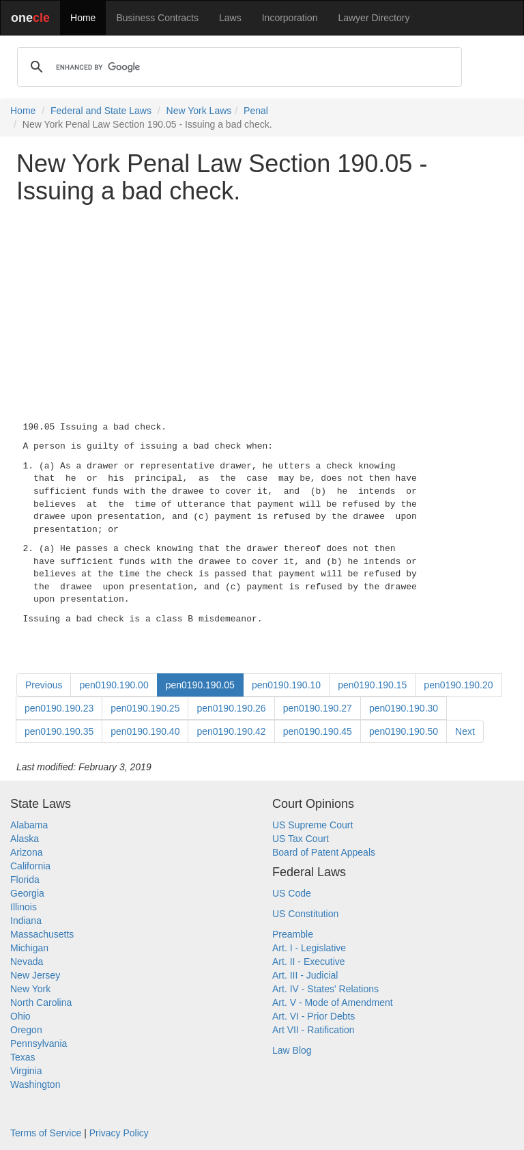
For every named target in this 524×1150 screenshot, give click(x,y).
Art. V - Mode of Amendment (332, 1002)
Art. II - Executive (308, 961)
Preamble (292, 934)
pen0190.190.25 (145, 708)
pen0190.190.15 (372, 684)
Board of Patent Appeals (323, 852)
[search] (237, 67)
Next (465, 731)
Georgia (27, 893)
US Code (291, 893)
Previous (43, 684)
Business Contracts (157, 17)
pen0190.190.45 (317, 731)
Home (83, 17)
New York (30, 988)
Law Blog (292, 1050)
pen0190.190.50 (403, 731)
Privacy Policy (119, 1132)
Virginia (26, 1070)
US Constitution (305, 913)
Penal (256, 110)
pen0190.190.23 (59, 708)
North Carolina (41, 1002)
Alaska (24, 838)
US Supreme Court (312, 824)
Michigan (29, 947)
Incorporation (290, 17)
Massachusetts (42, 934)
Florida (25, 879)
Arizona (26, 852)
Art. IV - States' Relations (325, 988)
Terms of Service (45, 1132)
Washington (35, 1084)
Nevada (26, 961)
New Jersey (35, 975)
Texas (22, 1057)
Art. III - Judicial (305, 975)
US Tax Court (300, 838)
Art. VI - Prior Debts (313, 1016)
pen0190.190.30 (403, 708)
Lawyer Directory (373, 17)
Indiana (26, 920)
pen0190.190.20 (458, 684)
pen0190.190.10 (286, 684)
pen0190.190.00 (113, 684)
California (30, 865)
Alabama (29, 824)
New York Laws (199, 110)
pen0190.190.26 (230, 708)
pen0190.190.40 (145, 731)
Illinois (23, 906)
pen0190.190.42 (230, 731)
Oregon (26, 1029)
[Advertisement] (262, 309)
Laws (230, 17)
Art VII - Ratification (313, 1029)
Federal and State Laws (100, 110)
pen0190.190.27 (317, 708)
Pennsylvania (38, 1043)
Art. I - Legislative (309, 947)
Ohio (20, 1016)
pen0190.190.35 (59, 731)
